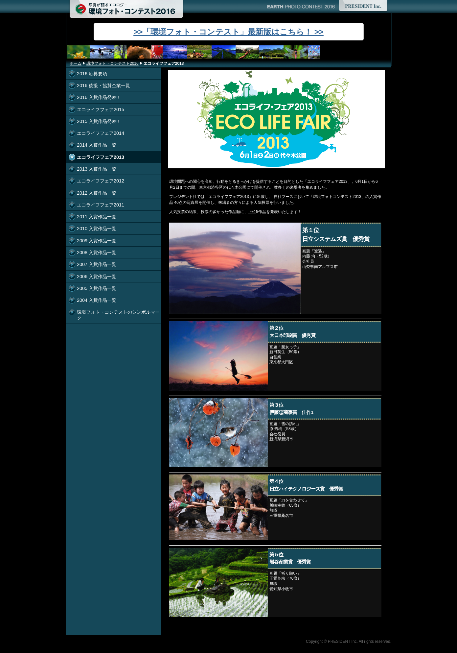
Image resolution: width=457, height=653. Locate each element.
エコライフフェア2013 (100, 157)
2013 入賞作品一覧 (96, 169)
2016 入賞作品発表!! (98, 97)
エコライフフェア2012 (100, 180)
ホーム (75, 63)
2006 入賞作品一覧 (96, 276)
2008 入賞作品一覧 (96, 252)
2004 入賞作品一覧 (96, 300)
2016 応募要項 (92, 73)
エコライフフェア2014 (100, 133)
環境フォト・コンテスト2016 (112, 63)
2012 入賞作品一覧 (96, 193)
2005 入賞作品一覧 (96, 288)
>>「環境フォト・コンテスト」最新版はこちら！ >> (228, 31)
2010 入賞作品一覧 (96, 228)
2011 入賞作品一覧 (96, 216)
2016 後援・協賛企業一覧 (103, 85)
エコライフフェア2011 (100, 204)
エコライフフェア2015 (100, 109)
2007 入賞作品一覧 (96, 264)
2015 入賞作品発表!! (98, 121)
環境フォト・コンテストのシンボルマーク (118, 314)
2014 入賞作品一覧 (96, 145)
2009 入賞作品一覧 (96, 240)
